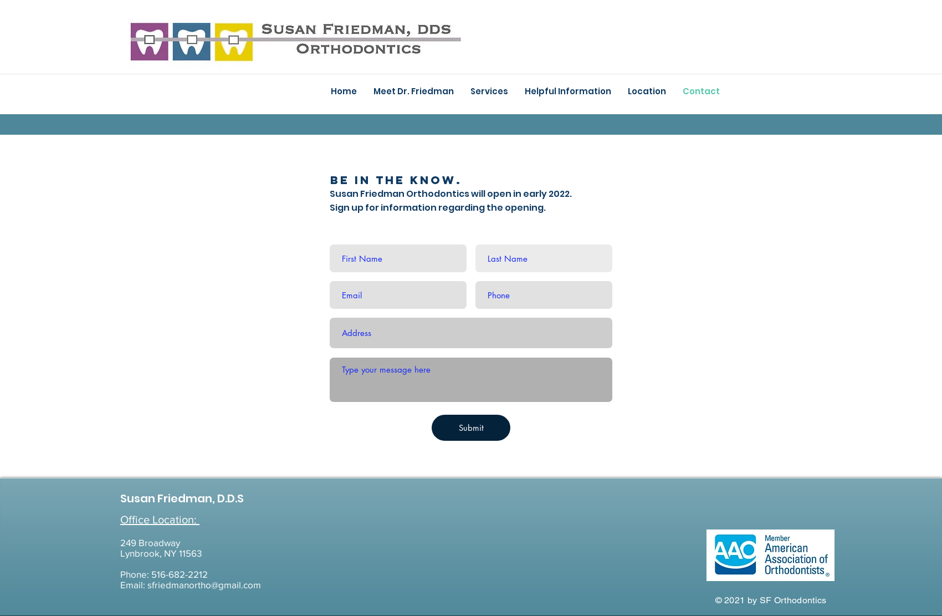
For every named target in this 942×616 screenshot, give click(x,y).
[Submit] (471, 428)
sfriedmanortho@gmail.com (204, 584)
